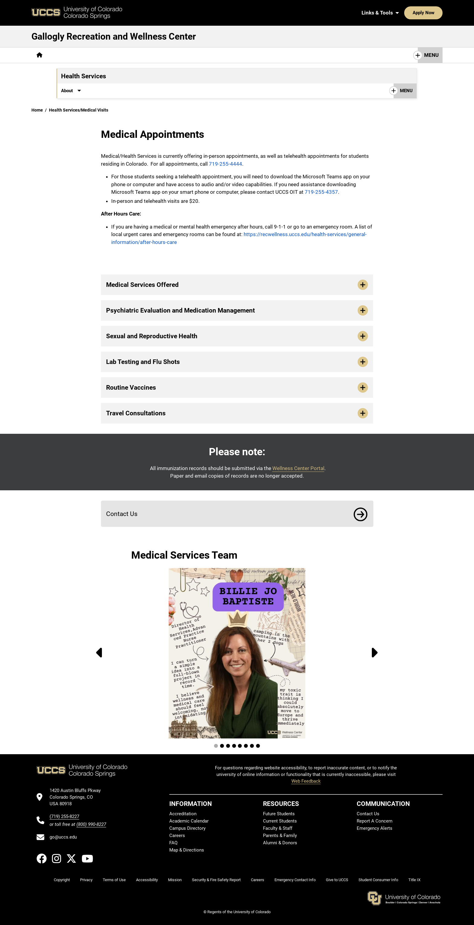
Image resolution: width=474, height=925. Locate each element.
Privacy (86, 880)
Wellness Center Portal (298, 468)
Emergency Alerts (374, 828)
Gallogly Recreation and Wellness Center (113, 36)
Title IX (414, 880)
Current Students (280, 821)
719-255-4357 (321, 192)
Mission (175, 880)
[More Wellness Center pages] (174, 55)
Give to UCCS (337, 880)
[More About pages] (64, 55)
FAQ (173, 842)
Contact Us (201, 90)
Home (37, 110)
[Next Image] (376, 653)
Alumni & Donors (280, 842)
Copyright (62, 880)
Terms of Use (114, 880)
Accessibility (147, 880)
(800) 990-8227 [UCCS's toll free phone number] (91, 824)
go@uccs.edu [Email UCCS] (63, 837)
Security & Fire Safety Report (216, 880)
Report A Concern (374, 821)
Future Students (279, 813)
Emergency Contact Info (295, 880)
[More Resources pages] (167, 90)
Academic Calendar (189, 821)
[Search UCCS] (436, 12)
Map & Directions (186, 850)
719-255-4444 (225, 164)
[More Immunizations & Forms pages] (116, 90)
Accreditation (182, 813)
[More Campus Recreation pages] (113, 55)
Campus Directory (187, 828)
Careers (177, 835)
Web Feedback (306, 781)
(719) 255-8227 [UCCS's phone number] (64, 816)
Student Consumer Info (378, 880)
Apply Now (405, 12)
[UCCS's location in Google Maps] (78, 797)
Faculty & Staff (277, 828)
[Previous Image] (97, 653)
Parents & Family (280, 835)
